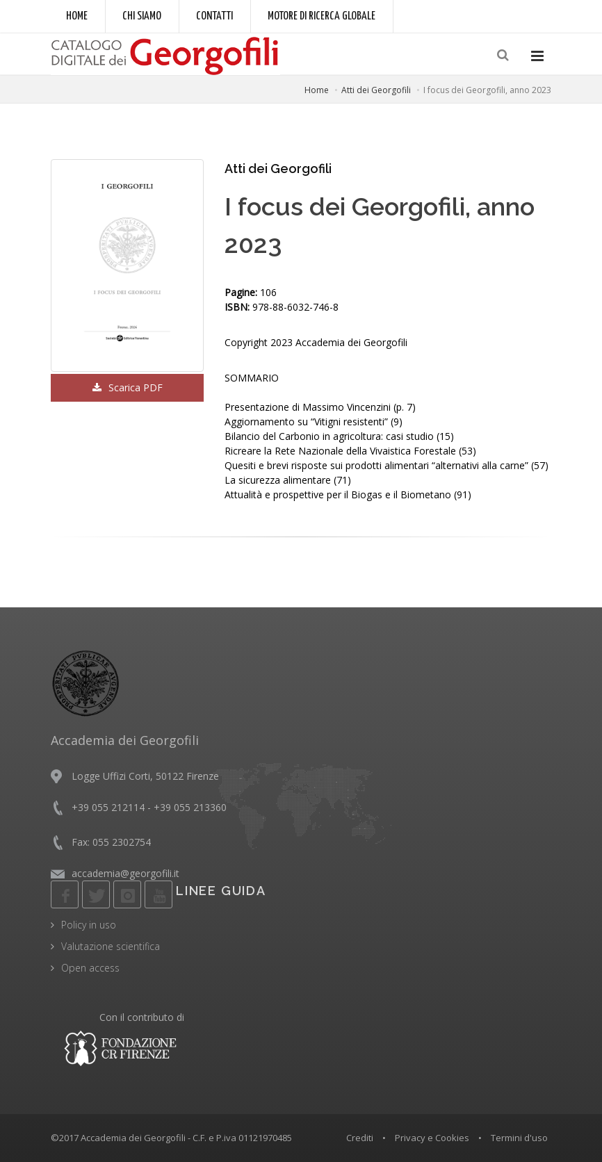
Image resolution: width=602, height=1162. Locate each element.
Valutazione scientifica (110, 946)
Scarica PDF (127, 387)
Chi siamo (141, 16)
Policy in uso (88, 924)
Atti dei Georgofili (376, 90)
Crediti (359, 1137)
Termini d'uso (519, 1137)
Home (77, 16)
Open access (90, 967)
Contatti (214, 16)
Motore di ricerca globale (321, 16)
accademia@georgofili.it (125, 873)
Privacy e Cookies (432, 1137)
